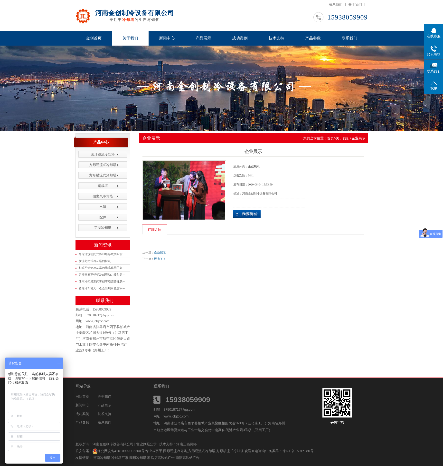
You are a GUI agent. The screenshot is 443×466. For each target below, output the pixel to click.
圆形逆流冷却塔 (103, 154)
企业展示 (358, 138)
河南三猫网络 (186, 444)
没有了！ (160, 259)
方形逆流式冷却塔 (102, 165)
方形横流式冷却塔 (102, 175)
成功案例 (240, 38)
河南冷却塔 (102, 458)
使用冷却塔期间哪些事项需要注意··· (102, 281)
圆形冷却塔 (138, 458)
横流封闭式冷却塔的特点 (95, 261)
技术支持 (276, 38)
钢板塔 (103, 186)
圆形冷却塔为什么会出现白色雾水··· (102, 288)
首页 (330, 138)
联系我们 (335, 4)
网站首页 (82, 396)
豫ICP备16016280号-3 (300, 451)
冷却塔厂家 (120, 458)
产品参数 (313, 38)
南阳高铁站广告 (187, 458)
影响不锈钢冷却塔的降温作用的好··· (102, 268)
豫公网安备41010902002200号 (120, 451)
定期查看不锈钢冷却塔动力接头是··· (102, 274)
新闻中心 (167, 38)
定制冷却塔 (102, 228)
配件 (102, 217)
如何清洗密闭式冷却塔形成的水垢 (101, 254)
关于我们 (355, 4)
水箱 (102, 207)
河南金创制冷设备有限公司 (134, 13)
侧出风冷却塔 (103, 196)
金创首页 (94, 38)
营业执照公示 (146, 444)
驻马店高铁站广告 (161, 458)
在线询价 (247, 214)
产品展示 (203, 38)
